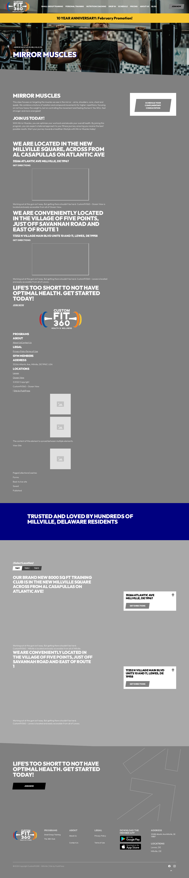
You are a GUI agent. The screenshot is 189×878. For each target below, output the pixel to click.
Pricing (133, 6)
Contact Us (26, 342)
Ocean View (18, 377)
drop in (112, 6)
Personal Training (74, 6)
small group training (52, 6)
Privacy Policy (19, 351)
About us (144, 6)
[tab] (17, 568)
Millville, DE (156, 851)
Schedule (123, 6)
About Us (17, 342)
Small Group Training (52, 835)
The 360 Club (49, 839)
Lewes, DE (156, 847)
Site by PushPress (22, 391)
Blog (153, 6)
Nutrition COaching (96, 6)
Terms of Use (32, 351)
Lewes (16, 373)
